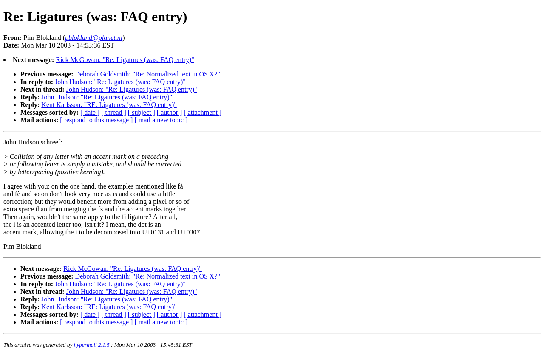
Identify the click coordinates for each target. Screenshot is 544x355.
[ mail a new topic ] (160, 120)
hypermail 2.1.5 (92, 344)
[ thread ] (113, 112)
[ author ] (169, 112)
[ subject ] (141, 112)
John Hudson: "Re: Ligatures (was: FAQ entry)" (120, 81)
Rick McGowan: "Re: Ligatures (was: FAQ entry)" (125, 59)
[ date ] (89, 112)
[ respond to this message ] (96, 120)
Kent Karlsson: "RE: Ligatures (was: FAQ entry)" (108, 104)
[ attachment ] (202, 112)
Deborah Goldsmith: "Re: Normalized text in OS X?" (147, 74)
